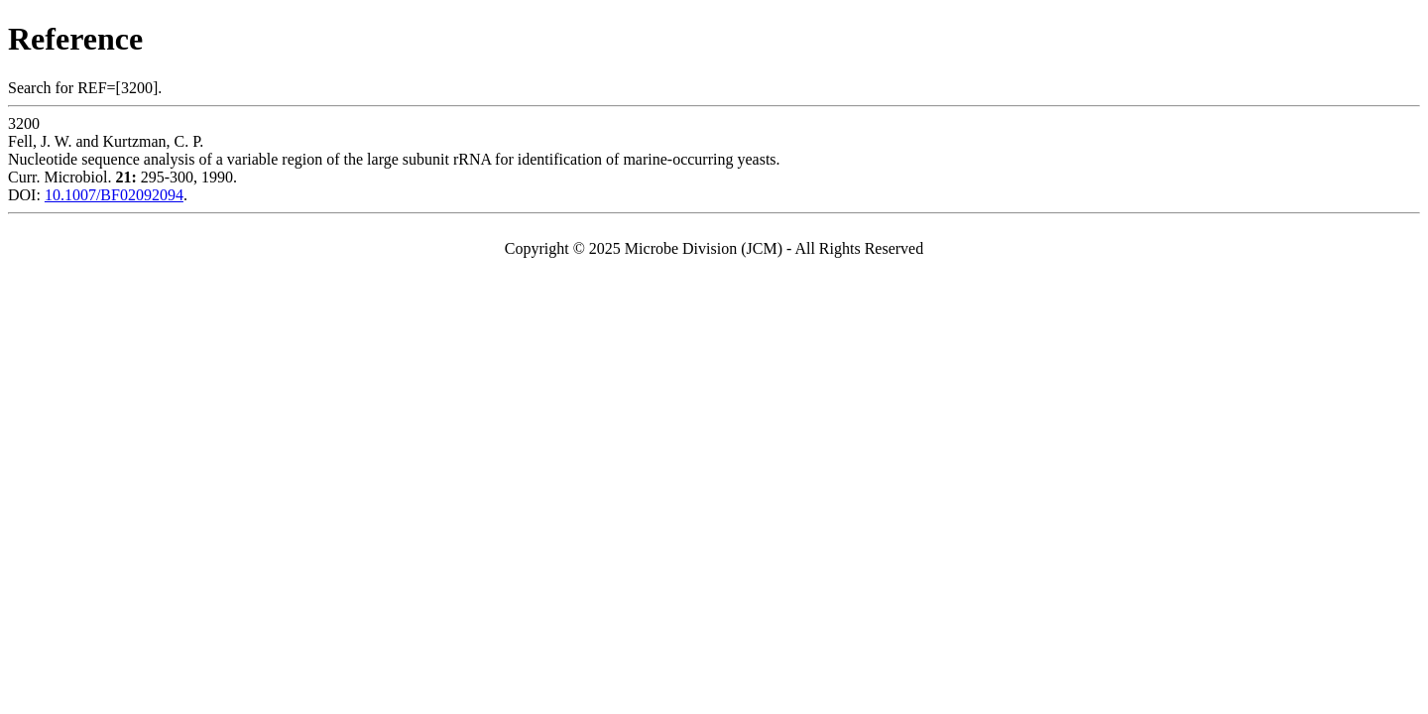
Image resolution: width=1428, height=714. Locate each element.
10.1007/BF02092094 (114, 194)
